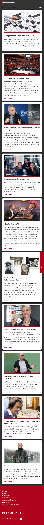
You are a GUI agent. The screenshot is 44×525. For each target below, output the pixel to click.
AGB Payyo (5, 502)
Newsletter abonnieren (12, 519)
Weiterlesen (8, 49)
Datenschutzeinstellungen (10, 504)
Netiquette (5, 498)
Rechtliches (5, 495)
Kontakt (4, 491)
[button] (41, 2)
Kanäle (8, 7)
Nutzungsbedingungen (9, 500)
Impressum (5, 493)
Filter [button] (39, 7)
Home (3, 7)
